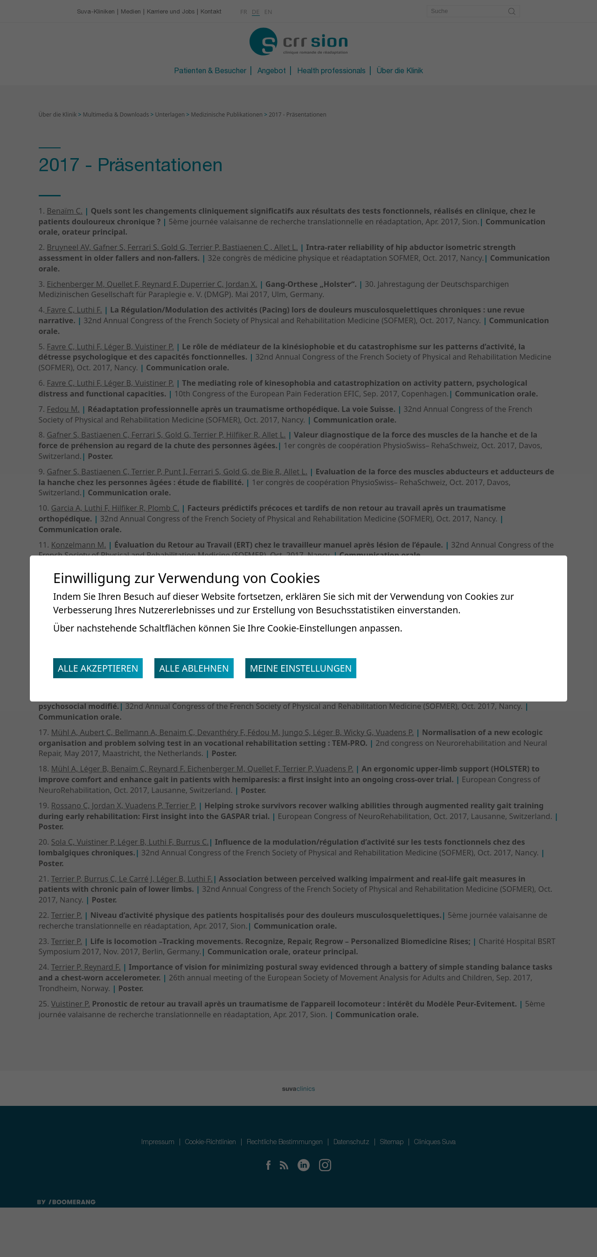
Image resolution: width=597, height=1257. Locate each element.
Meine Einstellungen (311, 669)
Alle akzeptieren (100, 669)
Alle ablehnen (199, 669)
